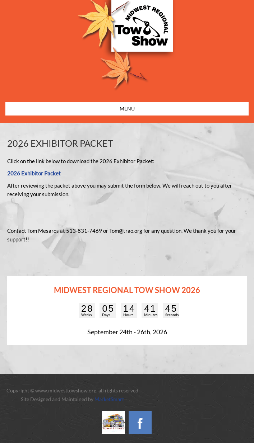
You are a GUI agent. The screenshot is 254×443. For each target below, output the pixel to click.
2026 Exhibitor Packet (34, 173)
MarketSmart (109, 399)
